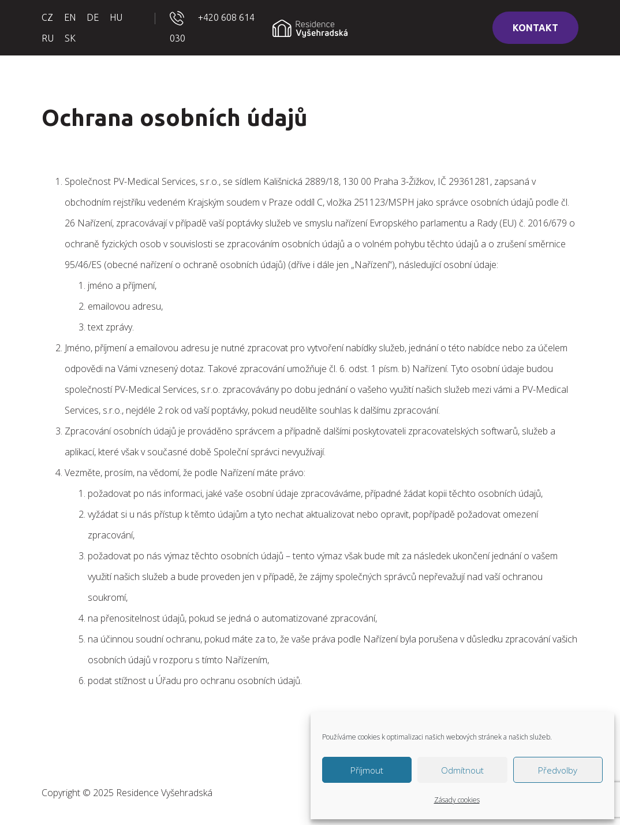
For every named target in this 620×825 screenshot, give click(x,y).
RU (48, 38)
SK (70, 38)
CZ (47, 17)
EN (70, 17)
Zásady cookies (457, 800)
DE (93, 17)
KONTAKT (535, 28)
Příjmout (366, 770)
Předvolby (557, 770)
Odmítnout (462, 770)
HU (116, 17)
